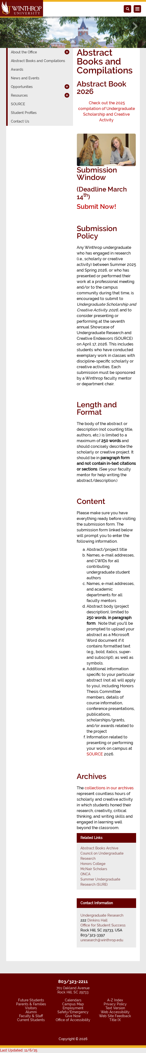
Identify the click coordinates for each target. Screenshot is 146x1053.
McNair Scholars (93, 869)
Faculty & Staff (31, 1016)
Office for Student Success (102, 925)
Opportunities (22, 87)
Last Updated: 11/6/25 (18, 1050)
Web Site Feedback (115, 1016)
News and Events (25, 78)
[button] (11, 26)
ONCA (85, 874)
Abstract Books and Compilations (38, 61)
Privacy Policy (115, 1004)
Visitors (31, 1008)
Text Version (115, 1008)
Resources (19, 95)
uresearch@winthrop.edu (101, 940)
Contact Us (20, 121)
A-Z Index (115, 1000)
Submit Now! (97, 206)
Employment (73, 1008)
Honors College (92, 864)
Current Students (31, 1020)
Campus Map (73, 1004)
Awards (17, 69)
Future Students (31, 1000)
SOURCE (95, 754)
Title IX (115, 1020)
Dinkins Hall (97, 920)
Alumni (31, 1012)
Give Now (73, 1016)
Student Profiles (24, 113)
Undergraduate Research (101, 915)
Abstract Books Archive (99, 848)
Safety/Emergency (73, 1012)
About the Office (24, 52)
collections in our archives (109, 788)
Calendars (73, 1000)
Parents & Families (31, 1004)
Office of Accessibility (73, 1020)
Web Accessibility (115, 1012)
